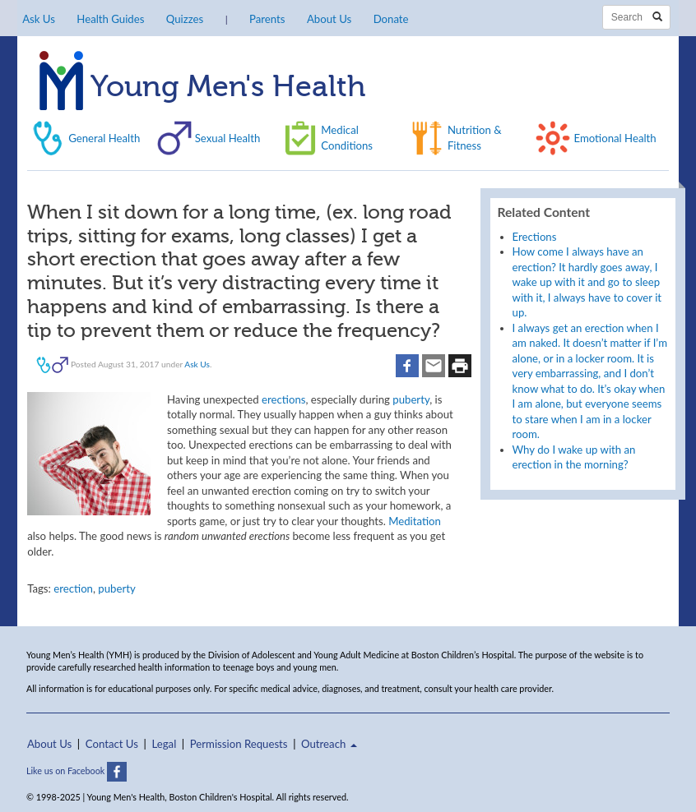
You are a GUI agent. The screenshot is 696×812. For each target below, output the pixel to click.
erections (283, 399)
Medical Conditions (347, 137)
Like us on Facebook (76, 770)
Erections (535, 236)
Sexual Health (228, 138)
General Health (104, 138)
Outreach (329, 743)
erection (73, 588)
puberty (410, 399)
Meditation (414, 521)
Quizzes (184, 18)
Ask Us (38, 18)
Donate (391, 18)
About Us (329, 18)
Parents (267, 18)
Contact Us (112, 743)
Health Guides (110, 18)
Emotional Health (614, 138)
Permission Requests (239, 743)
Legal (163, 743)
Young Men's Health (202, 88)
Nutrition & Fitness (475, 137)
